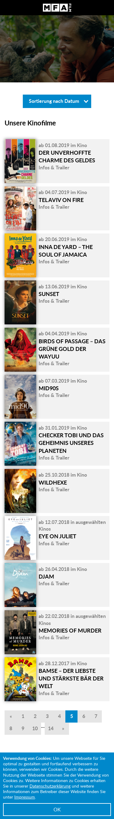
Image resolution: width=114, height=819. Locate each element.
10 (35, 728)
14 (51, 728)
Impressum (24, 797)
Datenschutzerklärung (50, 786)
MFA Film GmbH (57, 8)
